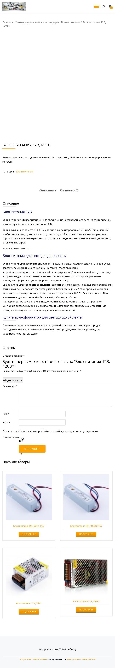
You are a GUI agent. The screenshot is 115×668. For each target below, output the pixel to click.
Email (6, 422)
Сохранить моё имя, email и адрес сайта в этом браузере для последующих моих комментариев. (50, 434)
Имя (6, 413)
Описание (47, 190)
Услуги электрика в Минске (34, 659)
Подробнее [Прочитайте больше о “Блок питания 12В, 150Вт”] (86, 609)
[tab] (48, 190)
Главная (7, 22)
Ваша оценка (10, 380)
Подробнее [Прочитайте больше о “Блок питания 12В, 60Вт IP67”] (29, 534)
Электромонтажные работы (81, 659)
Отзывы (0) (69, 190)
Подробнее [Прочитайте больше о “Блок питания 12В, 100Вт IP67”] (86, 534)
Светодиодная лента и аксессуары (37, 22)
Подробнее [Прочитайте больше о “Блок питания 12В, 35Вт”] (29, 611)
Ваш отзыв (10, 386)
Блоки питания (70, 22)
